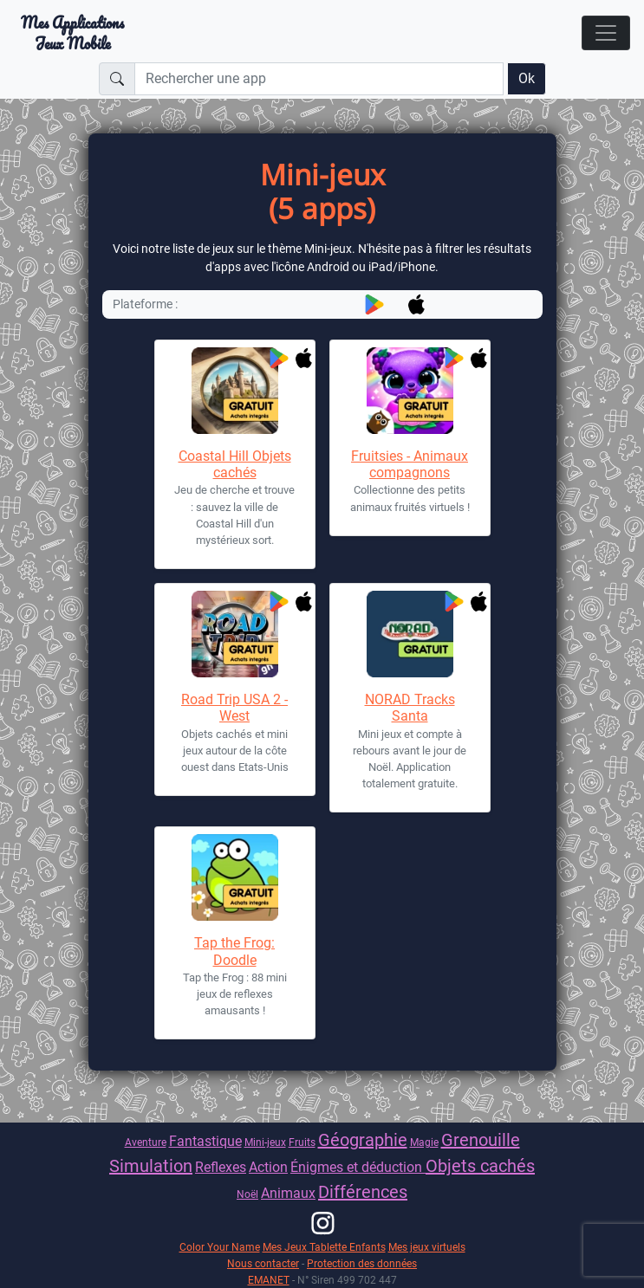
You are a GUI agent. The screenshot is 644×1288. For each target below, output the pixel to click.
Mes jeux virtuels (426, 1246)
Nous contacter (263, 1263)
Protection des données (362, 1263)
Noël (247, 1194)
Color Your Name (219, 1246)
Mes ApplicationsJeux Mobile (72, 32)
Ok (526, 78)
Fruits (302, 1142)
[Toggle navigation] (606, 33)
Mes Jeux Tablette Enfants (324, 1246)
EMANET (268, 1279)
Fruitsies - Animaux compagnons (409, 464)
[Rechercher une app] (319, 78)
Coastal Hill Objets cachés (235, 464)
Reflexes (220, 1167)
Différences (362, 1191)
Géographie (362, 1139)
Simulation (150, 1165)
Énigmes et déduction (358, 1167)
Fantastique (205, 1141)
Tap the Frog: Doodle (234, 951)
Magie (424, 1142)
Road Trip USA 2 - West (234, 707)
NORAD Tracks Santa (410, 707)
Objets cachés (480, 1165)
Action (268, 1167)
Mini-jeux (265, 1142)
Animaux (288, 1193)
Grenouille (480, 1139)
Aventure (145, 1142)
